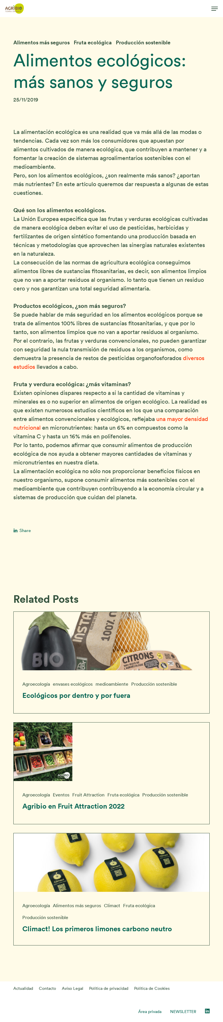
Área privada (149, 1011)
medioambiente (112, 684)
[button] (214, 9)
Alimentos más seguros (41, 42)
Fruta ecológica (93, 42)
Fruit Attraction (88, 795)
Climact (112, 905)
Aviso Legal (72, 988)
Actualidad (23, 988)
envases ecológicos (73, 684)
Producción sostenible (143, 42)
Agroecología (36, 684)
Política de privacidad (108, 988)
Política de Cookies (152, 988)
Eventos (61, 795)
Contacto (47, 988)
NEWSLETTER (183, 1011)
